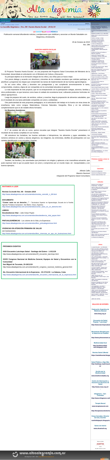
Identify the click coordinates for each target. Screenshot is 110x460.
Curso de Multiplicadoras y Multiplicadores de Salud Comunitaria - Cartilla (100, 148)
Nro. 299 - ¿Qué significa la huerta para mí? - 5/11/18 (79, 24)
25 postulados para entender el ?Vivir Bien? (99, 229)
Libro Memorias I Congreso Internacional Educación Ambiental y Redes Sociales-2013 (99, 254)
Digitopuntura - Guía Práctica (97, 73)
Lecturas (82, 19)
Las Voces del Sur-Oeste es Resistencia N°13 (97, 82)
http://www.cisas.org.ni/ (100, 387)
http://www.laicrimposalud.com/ (100, 325)
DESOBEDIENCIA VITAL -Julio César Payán (99, 140)
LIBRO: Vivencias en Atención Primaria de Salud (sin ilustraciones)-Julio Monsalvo (99, 144)
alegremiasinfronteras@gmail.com (46, 456)
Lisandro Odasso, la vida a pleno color (100, 89)
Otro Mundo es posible (89, 19)
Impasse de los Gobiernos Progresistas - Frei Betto (97, 185)
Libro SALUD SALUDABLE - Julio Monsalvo (99, 119)
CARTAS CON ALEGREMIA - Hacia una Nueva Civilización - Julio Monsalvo (99, 272)
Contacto (86, 1)
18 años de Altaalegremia (97, 43)
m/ (100, 366)
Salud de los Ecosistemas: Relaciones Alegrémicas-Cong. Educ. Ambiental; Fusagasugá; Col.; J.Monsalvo (100, 203)
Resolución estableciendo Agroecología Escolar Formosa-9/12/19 (98, 129)
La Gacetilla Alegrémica (5, 21)
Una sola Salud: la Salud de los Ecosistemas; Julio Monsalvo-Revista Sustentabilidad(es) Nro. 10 (99, 195)
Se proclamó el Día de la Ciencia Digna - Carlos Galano (98, 192)
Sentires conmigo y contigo (97, 38)
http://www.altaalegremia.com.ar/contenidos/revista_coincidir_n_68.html (29, 194)
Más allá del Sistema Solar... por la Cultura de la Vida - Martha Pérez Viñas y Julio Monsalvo (99, 264)
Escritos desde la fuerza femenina (99, 113)
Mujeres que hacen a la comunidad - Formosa (99, 96)
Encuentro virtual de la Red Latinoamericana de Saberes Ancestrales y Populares (97, 41)
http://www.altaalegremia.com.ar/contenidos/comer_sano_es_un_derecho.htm (31, 207)
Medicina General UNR (75, 19)
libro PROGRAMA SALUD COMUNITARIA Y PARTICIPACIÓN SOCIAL (99, 49)
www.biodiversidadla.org (100, 376)
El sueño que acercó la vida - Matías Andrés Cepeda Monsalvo (99, 67)
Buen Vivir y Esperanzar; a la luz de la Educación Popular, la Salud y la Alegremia (100, 70)
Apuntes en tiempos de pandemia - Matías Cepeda (99, 111)
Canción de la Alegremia (96, 171)
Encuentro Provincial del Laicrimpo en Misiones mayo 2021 (99, 85)
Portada (79, 1)
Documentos (27, 19)
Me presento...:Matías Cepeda (98, 132)
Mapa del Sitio (105, 1)
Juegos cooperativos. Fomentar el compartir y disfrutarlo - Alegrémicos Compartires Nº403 (99, 27)
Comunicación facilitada (96, 134)
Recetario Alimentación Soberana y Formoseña (99, 64)
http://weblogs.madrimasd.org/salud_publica (100, 364)
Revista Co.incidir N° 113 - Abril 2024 (99, 33)
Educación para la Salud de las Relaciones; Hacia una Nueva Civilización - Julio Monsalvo (98, 207)
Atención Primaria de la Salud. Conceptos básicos (98, 58)
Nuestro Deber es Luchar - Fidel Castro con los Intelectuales (98, 261)
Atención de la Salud (46, 19)
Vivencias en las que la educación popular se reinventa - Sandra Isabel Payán (99, 219)
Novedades (97, 19)
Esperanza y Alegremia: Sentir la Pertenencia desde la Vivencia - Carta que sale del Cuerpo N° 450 (99, 102)
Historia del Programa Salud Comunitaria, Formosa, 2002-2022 (99, 56)
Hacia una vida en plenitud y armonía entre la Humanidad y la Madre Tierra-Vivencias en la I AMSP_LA (99, 250)
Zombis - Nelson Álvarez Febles (98, 93)
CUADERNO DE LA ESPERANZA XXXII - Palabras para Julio (99, 116)
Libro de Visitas (94, 1)
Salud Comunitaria (55, 19)
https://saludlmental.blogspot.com (100, 355)
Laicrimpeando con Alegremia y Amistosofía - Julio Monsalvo (98, 105)
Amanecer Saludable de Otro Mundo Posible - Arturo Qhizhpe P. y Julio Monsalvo (99, 283)
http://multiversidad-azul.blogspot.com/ (100, 346)
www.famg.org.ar (100, 313)
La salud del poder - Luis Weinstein (99, 247)
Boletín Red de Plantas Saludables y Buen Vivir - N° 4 (99, 79)
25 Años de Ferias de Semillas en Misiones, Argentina (99, 53)
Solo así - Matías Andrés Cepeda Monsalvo (98, 99)
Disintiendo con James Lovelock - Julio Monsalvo (100, 226)
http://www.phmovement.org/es (100, 337)
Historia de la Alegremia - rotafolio (99, 75)
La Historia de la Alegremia (97, 237)
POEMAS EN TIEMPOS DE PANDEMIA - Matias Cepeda (97, 61)
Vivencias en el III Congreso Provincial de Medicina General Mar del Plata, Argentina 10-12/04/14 (100, 199)
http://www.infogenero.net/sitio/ (100, 398)
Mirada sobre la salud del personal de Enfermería (99, 36)
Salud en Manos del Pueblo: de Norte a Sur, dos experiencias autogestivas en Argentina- (99, 188)
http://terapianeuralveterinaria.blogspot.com (100, 411)
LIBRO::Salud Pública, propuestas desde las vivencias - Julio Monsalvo (99, 122)
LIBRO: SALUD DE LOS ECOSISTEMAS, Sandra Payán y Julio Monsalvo (100, 276)
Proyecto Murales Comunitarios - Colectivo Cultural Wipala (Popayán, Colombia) (99, 215)
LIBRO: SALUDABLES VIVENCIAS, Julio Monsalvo (99, 280)
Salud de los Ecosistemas (36, 19)
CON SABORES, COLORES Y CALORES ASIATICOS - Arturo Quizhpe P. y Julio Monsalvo (98, 287)
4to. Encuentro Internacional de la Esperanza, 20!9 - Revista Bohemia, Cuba (99, 137)
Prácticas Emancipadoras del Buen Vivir (99, 31)
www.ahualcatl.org (100, 428)
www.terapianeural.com (100, 406)
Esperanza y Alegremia (64, 19)
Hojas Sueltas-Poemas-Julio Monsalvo (100, 126)
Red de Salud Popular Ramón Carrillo (99, 87)
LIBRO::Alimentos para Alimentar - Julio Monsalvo (99, 124)
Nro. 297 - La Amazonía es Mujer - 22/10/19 (10, 24)
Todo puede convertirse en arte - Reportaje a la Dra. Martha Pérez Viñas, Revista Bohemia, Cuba (98, 223)
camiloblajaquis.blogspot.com (100, 420)
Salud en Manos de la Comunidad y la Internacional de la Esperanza (100, 46)
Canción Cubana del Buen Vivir (98, 174)
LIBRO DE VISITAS (95, 298)
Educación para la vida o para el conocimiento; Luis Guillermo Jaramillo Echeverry (100, 211)
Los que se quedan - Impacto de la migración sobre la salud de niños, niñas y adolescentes (99, 268)
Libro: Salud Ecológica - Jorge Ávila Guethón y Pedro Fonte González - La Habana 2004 (100, 258)
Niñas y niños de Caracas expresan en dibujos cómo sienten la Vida (100, 235)
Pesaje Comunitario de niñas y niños (99, 76)
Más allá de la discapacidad (18, 19)
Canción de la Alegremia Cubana (98, 172)
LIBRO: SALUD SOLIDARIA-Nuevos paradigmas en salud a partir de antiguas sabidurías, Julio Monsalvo (99, 291)
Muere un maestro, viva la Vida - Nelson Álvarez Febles (98, 91)
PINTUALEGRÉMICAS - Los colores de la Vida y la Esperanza (99, 151)
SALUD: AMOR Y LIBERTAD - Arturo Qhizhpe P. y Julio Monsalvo (99, 295)
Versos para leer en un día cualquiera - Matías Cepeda (100, 108)
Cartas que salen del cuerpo (6, 19)
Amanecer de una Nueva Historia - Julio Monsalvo (99, 232)
